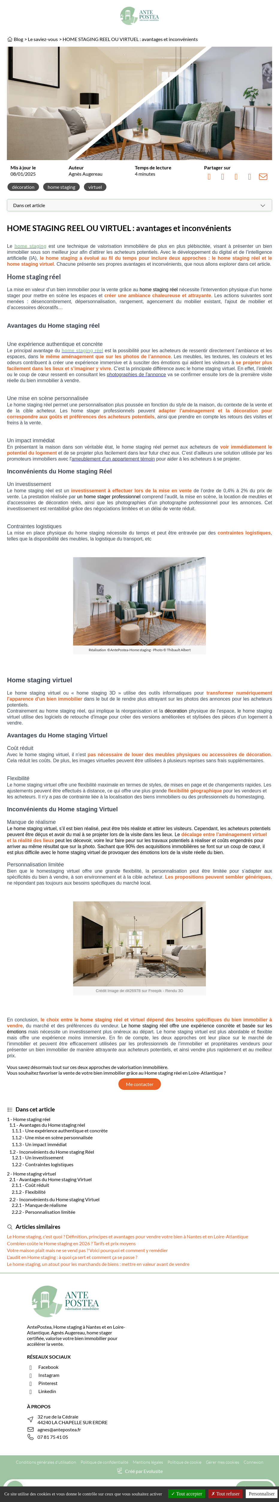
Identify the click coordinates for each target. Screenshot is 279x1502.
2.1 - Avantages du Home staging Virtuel (50, 1179)
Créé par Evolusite (144, 1471)
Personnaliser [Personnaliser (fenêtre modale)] (262, 1493)
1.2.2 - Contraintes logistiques (42, 1164)
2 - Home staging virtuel (31, 1173)
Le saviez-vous (43, 39)
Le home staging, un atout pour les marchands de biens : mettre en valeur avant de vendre (98, 1264)
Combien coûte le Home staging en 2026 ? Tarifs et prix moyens (71, 1243)
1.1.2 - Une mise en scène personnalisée (52, 1137)
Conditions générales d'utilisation (46, 1462)
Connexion (253, 1462)
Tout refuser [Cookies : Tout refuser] (225, 1493)
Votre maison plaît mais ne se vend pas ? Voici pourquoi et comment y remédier (87, 1250)
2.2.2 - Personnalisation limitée (43, 1212)
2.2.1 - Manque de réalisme (39, 1205)
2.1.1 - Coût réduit (30, 1185)
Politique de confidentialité (104, 1462)
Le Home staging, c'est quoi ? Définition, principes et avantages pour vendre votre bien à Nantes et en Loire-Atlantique (127, 1236)
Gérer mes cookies (222, 1462)
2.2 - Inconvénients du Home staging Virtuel (54, 1199)
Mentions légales (148, 1462)
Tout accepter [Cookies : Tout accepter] (186, 1493)
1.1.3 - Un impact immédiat (40, 1144)
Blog (18, 39)
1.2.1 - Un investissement (38, 1157)
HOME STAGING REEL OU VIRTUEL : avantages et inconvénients (130, 39)
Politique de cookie (184, 1462)
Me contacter (139, 1084)
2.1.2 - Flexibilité (29, 1192)
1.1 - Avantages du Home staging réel (47, 1125)
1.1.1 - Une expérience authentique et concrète (60, 1130)
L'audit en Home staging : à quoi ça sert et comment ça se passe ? (72, 1257)
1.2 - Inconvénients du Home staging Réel (51, 1152)
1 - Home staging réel (28, 1119)
